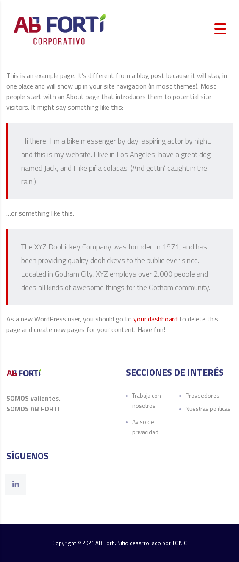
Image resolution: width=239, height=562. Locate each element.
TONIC (179, 543)
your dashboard (155, 319)
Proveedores (203, 395)
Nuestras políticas (208, 408)
